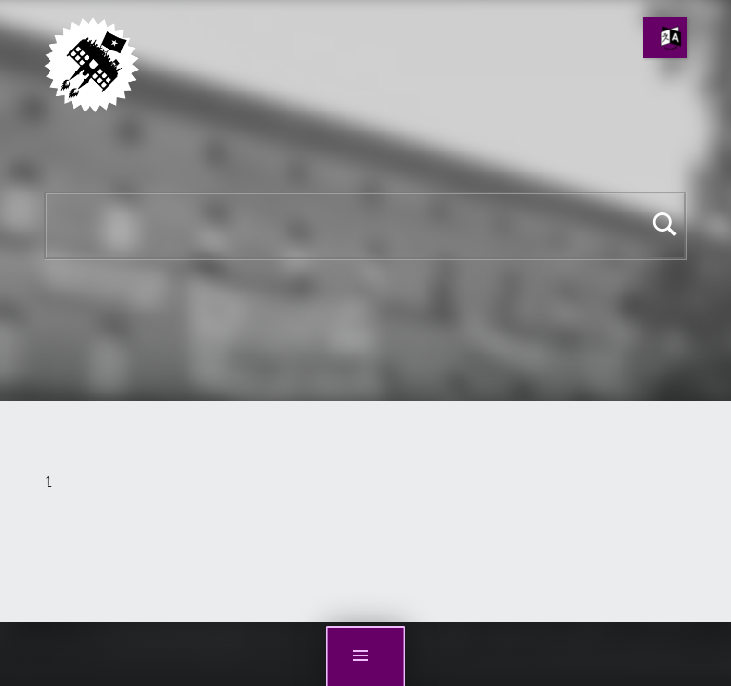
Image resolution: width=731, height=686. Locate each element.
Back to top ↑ (47, 481)
